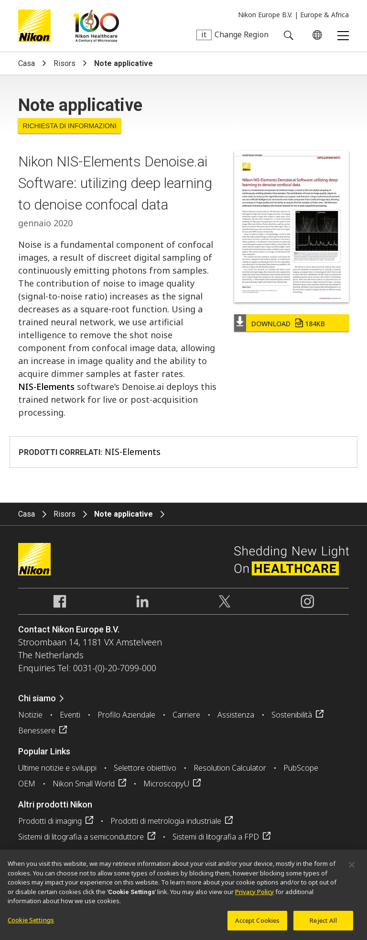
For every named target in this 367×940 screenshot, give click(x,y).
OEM (26, 783)
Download (288, 323)
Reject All (323, 923)
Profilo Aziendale (126, 714)
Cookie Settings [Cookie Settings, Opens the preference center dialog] (31, 923)
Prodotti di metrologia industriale (165, 821)
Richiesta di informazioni (69, 126)
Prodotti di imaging (50, 821)
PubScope (300, 768)
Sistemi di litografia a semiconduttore (81, 836)
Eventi (70, 714)
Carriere (186, 714)
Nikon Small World (84, 783)
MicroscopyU (166, 783)
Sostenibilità (291, 714)
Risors (65, 63)
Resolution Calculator (230, 768)
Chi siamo (37, 698)
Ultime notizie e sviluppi (57, 768)
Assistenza (235, 714)
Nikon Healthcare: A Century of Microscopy (96, 26)
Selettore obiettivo (145, 768)
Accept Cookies (257, 923)
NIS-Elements (46, 386)
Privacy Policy (254, 895)
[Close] (351, 868)
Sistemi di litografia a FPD (216, 836)
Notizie (30, 714)
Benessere (36, 730)
